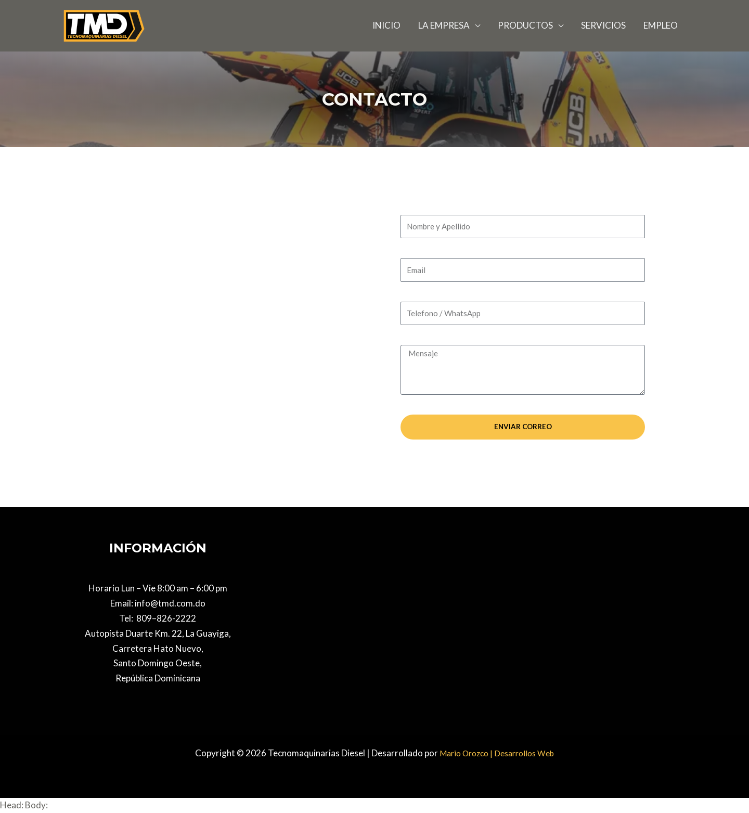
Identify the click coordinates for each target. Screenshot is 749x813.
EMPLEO (660, 25)
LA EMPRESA (444, 25)
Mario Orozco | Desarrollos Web (497, 752)
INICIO (386, 25)
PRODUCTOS (525, 25)
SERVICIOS (603, 25)
